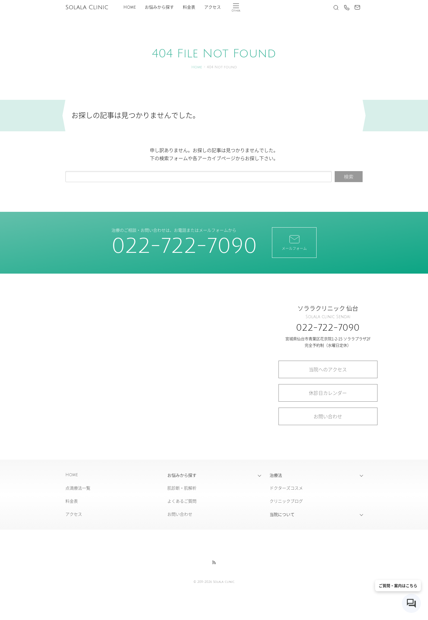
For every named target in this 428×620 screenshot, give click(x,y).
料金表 (189, 7)
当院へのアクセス (328, 369)
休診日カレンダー (328, 392)
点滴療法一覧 (77, 488)
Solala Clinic (86, 7)
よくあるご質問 (181, 501)
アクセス (212, 7)
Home (129, 7)
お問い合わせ (328, 416)
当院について (282, 514)
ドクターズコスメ (286, 488)
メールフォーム (294, 242)
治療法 (276, 475)
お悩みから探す (159, 7)
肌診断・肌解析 (181, 488)
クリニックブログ (286, 501)
